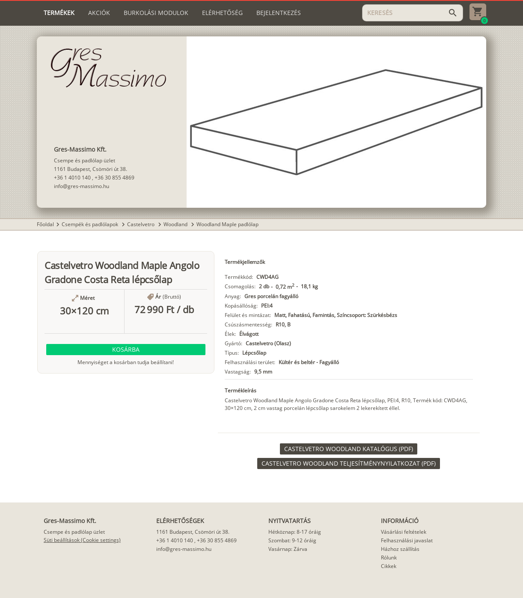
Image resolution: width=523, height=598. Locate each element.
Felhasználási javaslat (407, 540)
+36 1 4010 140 (72, 177)
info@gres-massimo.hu (81, 186)
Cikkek (388, 566)
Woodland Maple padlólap (227, 224)
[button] (125, 349)
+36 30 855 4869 (114, 177)
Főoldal (45, 224)
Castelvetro (141, 224)
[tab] (59, 13)
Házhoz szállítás (400, 549)
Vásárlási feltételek (403, 531)
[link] (348, 448)
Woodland (176, 224)
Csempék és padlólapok (90, 224)
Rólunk (389, 557)
